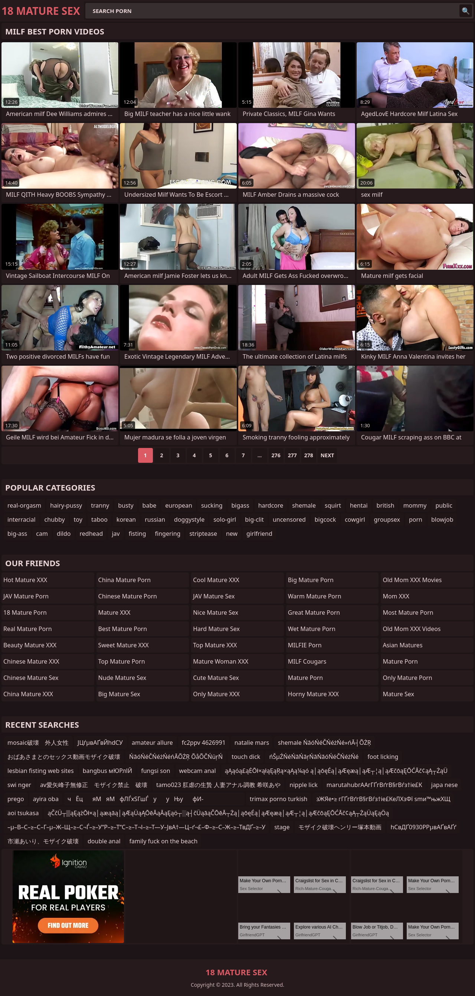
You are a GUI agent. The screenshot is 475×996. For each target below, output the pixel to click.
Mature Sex (398, 694)
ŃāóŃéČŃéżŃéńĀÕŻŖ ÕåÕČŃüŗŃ (176, 757)
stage (281, 827)
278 (308, 455)
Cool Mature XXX (216, 580)
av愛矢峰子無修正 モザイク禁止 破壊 (93, 785)
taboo (99, 519)
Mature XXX (114, 612)
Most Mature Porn (408, 612)
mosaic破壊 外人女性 (38, 742)
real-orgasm (24, 505)
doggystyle (189, 519)
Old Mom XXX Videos (411, 629)
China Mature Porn (124, 580)
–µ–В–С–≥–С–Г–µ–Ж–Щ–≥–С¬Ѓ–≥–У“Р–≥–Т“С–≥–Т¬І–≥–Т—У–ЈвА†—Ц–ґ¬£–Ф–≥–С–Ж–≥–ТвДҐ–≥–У (136, 827)
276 (276, 455)
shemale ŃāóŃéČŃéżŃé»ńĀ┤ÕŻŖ (324, 742)
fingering (168, 533)
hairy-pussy (66, 505)
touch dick (246, 757)
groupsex (387, 519)
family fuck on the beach (164, 841)
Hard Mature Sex (216, 629)
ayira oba (46, 799)
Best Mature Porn (122, 629)
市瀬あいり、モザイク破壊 (43, 841)
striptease (203, 533)
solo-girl (224, 519)
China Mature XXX (28, 694)
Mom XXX (396, 596)
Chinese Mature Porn (127, 596)
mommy (415, 505)
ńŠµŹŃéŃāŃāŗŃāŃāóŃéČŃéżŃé (313, 757)
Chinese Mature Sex (30, 678)
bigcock (325, 519)
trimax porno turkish (278, 799)
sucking (212, 505)
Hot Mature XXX (25, 580)
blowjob (442, 519)
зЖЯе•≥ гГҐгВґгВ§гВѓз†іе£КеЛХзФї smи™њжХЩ (383, 799)
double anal (104, 841)
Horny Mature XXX (313, 694)
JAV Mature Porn (26, 596)
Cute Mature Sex (216, 678)
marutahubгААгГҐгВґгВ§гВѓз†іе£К (374, 785)
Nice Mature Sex (215, 612)
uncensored (289, 519)
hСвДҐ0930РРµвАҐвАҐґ (423, 827)
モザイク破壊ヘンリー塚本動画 (339, 827)
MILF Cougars (307, 661)
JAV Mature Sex (214, 596)
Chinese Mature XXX (31, 661)
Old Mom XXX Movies (412, 580)
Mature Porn (305, 678)
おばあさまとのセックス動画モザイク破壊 (63, 757)
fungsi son (155, 771)
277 (292, 455)
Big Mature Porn (311, 580)
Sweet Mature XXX (123, 645)
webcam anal (197, 771)
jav (115, 533)
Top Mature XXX (215, 645)
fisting (137, 533)
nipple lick (303, 785)
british (385, 505)
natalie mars (252, 742)
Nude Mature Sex (122, 678)
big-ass (17, 533)
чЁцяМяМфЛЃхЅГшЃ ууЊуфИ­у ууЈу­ (135, 800)
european (178, 505)
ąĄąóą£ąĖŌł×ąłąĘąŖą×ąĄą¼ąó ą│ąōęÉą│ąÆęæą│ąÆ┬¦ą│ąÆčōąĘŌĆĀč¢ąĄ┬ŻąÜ (336, 771)
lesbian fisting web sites (40, 771)
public (443, 505)
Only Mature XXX (216, 694)
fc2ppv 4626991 (204, 742)
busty (125, 505)
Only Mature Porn (407, 678)
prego (15, 799)
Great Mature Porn (314, 612)
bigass (240, 505)
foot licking (382, 757)
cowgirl (355, 519)
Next (327, 455)
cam (42, 533)
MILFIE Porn (305, 645)
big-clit (254, 519)
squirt (333, 505)
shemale (304, 505)
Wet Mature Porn (311, 629)
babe (149, 505)
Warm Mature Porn (314, 596)
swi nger (19, 785)
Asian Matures (402, 645)
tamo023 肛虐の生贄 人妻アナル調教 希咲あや (218, 785)
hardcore (271, 505)
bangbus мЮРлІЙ (107, 771)
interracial (21, 519)
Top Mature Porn (121, 661)
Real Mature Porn (27, 629)
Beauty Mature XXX (29, 645)
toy (78, 519)
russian (155, 519)
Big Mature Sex (119, 694)
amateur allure (152, 742)
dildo (64, 533)
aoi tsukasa (23, 813)
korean (126, 519)
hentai (359, 505)
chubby (55, 519)
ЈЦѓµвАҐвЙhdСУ (100, 742)
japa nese (444, 785)
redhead (91, 533)
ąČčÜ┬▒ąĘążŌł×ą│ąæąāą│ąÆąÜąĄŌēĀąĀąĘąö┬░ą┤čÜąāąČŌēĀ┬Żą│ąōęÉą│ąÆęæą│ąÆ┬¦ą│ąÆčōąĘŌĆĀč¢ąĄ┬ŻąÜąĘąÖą (218, 813)
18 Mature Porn (25, 612)
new (232, 533)
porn (415, 519)
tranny (100, 505)
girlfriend (259, 533)
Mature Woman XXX (220, 661)
